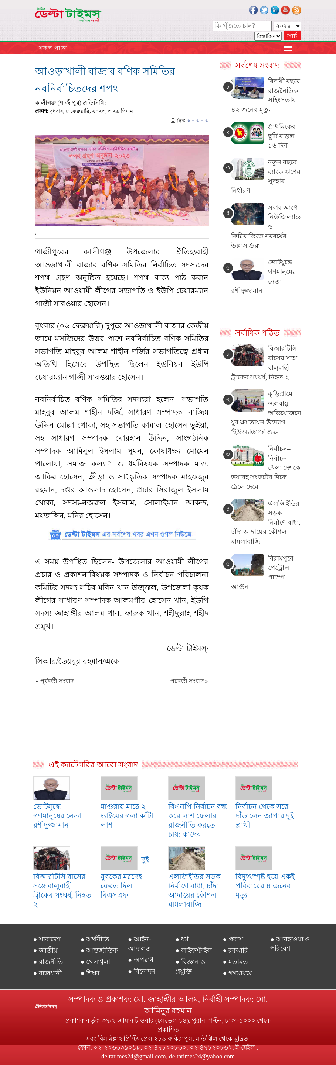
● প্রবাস (233, 939)
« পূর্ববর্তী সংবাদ (55, 681)
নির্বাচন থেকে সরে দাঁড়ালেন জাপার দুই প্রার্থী (264, 815)
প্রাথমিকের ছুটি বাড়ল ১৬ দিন (282, 136)
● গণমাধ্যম (237, 973)
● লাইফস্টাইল (193, 950)
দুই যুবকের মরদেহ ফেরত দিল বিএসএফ (125, 877)
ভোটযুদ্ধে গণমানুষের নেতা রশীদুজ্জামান (57, 815)
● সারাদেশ (47, 939)
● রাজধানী (47, 973)
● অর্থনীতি (95, 939)
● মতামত (235, 961)
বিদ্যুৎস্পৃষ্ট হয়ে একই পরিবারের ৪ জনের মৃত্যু (265, 886)
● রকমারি (235, 950)
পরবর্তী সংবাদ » (189, 681)
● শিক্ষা (90, 973)
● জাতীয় (45, 950)
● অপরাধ (140, 960)
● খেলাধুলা (95, 961)
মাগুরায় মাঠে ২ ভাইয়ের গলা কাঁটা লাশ (127, 815)
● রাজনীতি (48, 961)
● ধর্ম (181, 939)
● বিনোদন (141, 971)
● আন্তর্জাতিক (99, 950)
